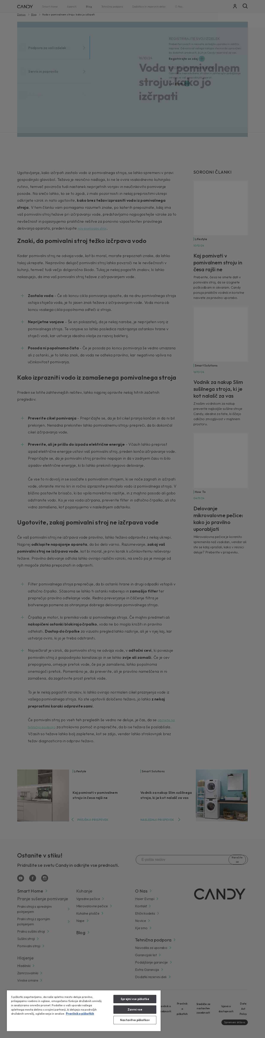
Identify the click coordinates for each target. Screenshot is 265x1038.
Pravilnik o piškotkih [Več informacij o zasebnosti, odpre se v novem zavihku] (80, 1013)
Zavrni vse (135, 1009)
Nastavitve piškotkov (135, 1020)
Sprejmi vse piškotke (135, 999)
